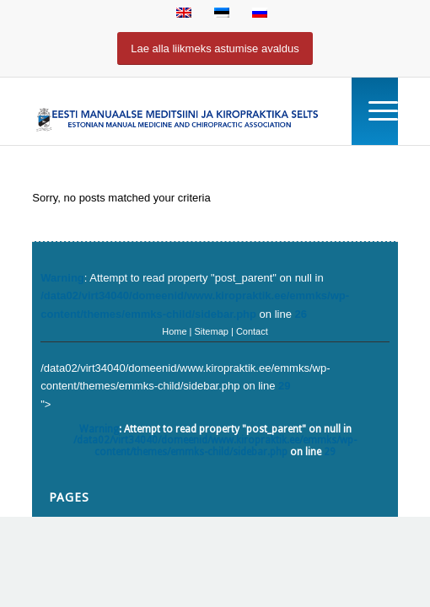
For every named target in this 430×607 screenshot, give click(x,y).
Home (174, 331)
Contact (252, 331)
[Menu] (375, 111)
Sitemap (211, 331)
